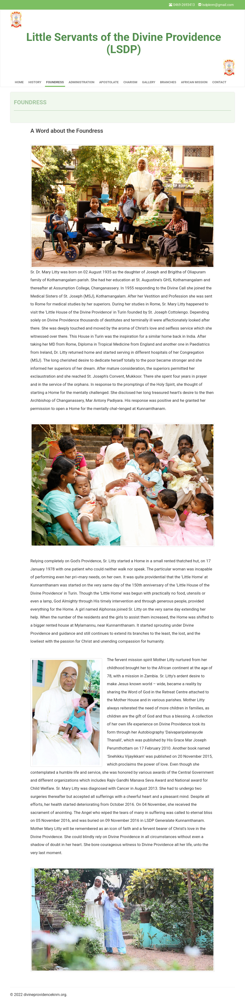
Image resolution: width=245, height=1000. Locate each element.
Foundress (55, 82)
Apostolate (108, 82)
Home (19, 82)
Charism (130, 82)
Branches (168, 82)
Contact (219, 82)
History (34, 82)
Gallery (148, 82)
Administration (82, 82)
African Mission (194, 82)
